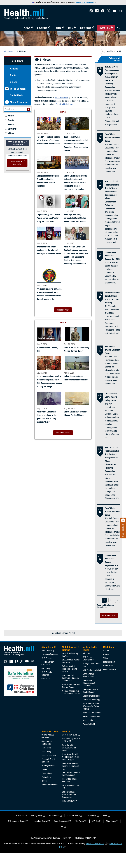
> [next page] (117, 600)
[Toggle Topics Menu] (63, 27)
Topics (58, 27)
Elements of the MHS (49, 654)
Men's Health (88, 720)
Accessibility (91, 815)
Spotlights (12, 129)
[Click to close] (123, 520)
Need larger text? (111, 51)
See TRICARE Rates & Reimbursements (71, 773)
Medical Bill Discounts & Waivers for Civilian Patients (91, 706)
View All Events (108, 615)
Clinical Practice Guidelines (47, 736)
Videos (13, 82)
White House (111, 821)
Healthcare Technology (91, 699)
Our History (45, 668)
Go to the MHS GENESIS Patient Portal (69, 748)
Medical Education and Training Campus (71, 686)
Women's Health (89, 724)
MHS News (17, 60)
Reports (44, 781)
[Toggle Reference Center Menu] (93, 27)
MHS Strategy (46, 658)
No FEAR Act (54, 815)
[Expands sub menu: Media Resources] (7, 102)
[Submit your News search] (28, 109)
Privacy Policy (36, 815)
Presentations (46, 773)
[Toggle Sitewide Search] (118, 28)
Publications (46, 777)
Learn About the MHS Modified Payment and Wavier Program (70, 757)
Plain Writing (80, 821)
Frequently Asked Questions (48, 760)
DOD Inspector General (16, 821)
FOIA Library (46, 751)
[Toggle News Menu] (75, 27)
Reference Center (50, 731)
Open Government (61, 821)
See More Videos (63, 432)
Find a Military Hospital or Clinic (71, 740)
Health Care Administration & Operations (89, 683)
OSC (62, 826)
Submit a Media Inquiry (65, 104)
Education (42, 27)
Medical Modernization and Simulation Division (71, 692)
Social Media (17, 95)
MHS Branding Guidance (47, 673)
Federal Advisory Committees (47, 663)
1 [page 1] (104, 600)
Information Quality (39, 821)
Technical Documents (49, 784)
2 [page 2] (110, 600)
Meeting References (49, 765)
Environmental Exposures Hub (88, 675)
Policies (44, 769)
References (85, 27)
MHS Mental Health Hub (92, 670)
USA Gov (95, 821)
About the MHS (48, 647)
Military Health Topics (90, 648)
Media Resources (19, 102)
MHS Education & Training (70, 648)
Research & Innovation (91, 716)
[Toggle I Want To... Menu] (112, 27)
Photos (14, 75)
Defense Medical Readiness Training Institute (69, 669)
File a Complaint (68, 801)
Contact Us (45, 678)
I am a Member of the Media (17, 163)
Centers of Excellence (91, 696)
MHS (70, 27)
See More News (63, 310)
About (27, 27)
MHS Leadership (47, 650)
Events (11, 120)
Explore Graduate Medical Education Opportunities (69, 794)
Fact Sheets (46, 747)
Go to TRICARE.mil (69, 735)
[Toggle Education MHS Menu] (49, 27)
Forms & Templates (49, 755)
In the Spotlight (18, 88)
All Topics (86, 653)
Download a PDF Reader (95, 843)
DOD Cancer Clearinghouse (88, 658)
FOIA (105, 815)
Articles (14, 68)
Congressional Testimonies (46, 742)
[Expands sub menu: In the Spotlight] (7, 88)
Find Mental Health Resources (69, 780)
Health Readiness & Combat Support (90, 690)
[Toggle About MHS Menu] (32, 27)
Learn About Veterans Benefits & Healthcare (70, 764)
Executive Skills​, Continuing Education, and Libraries (70, 678)
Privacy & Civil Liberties (92, 712)
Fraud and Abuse (73, 815)
